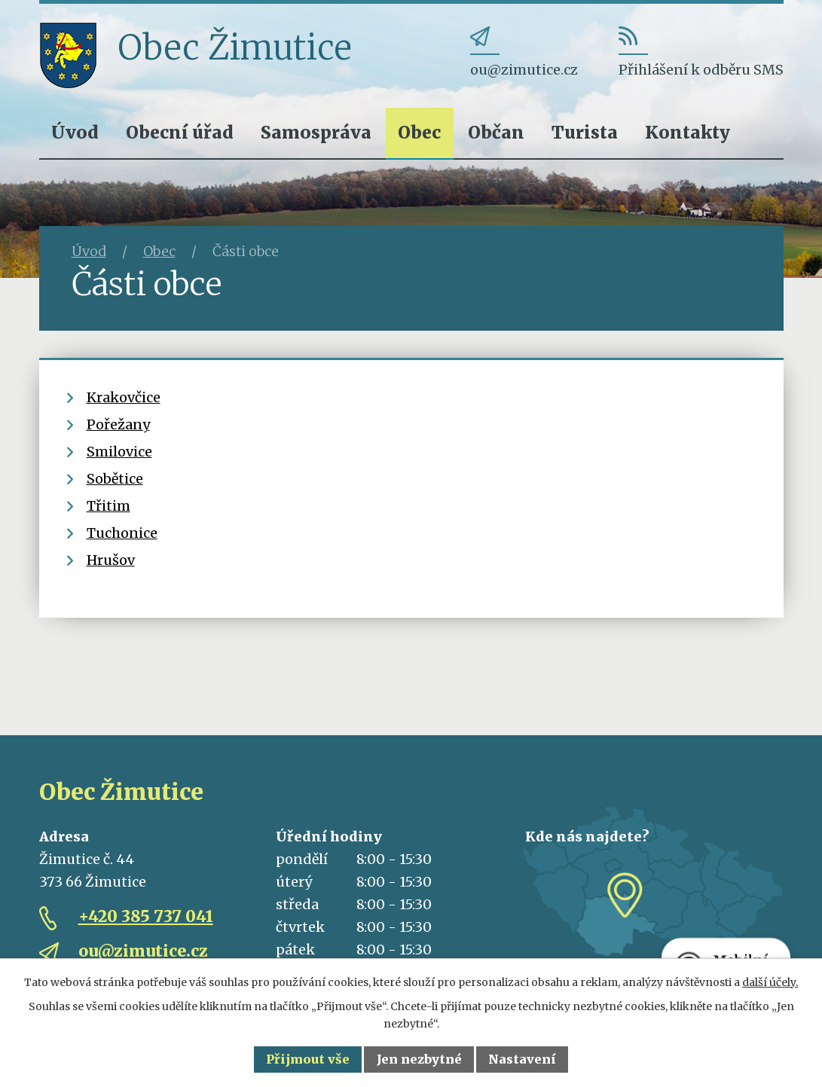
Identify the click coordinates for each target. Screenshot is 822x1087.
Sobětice (115, 478)
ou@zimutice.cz (143, 951)
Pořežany (118, 424)
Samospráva (316, 132)
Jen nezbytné (419, 1059)
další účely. (770, 982)
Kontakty (687, 132)
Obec (419, 132)
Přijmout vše (308, 1059)
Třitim (108, 505)
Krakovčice (123, 397)
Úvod (75, 132)
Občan (496, 132)
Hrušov (111, 560)
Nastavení (522, 1059)
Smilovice (119, 451)
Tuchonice (122, 533)
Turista (585, 132)
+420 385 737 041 (145, 916)
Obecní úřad (180, 132)
